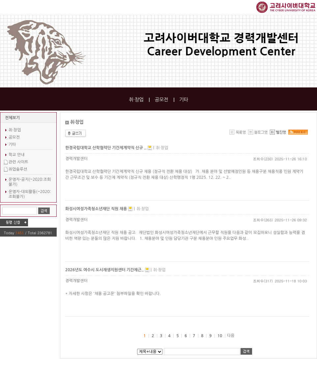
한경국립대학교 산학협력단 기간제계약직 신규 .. (106, 148)
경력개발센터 (76, 159)
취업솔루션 (18, 169)
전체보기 (12, 118)
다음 (231, 336)
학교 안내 (16, 155)
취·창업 (136, 99)
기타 (183, 99)
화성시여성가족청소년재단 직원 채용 (96, 209)
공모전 (161, 99)
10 (219, 336)
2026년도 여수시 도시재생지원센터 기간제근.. (105, 270)
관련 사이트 (18, 162)
